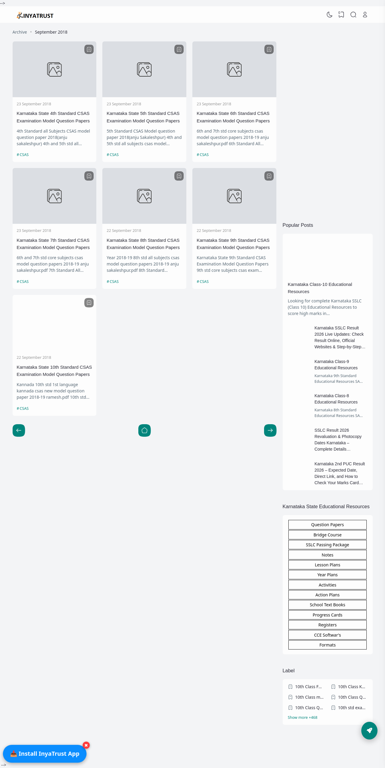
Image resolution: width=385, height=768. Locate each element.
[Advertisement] (328, 119)
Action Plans (327, 595)
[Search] (353, 14)
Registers (327, 625)
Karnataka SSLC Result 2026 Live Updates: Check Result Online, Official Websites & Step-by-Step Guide (339, 341)
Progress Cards (327, 615)
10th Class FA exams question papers (310, 686)
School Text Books (327, 605)
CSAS (24, 154)
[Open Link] (365, 14)
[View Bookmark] (341, 14)
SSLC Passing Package (327, 545)
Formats (327, 645)
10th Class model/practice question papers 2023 (310, 697)
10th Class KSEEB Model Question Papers (353, 686)
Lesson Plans (327, 565)
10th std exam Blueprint (353, 707)
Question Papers (327, 524)
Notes (327, 555)
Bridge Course (328, 535)
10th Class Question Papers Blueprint (310, 707)
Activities (327, 585)
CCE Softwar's (327, 635)
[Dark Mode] (329, 14)
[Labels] (327, 718)
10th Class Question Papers (353, 697)
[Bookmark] (89, 49)
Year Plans (327, 575)
